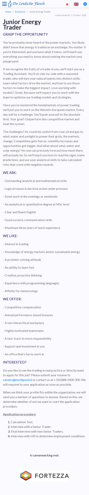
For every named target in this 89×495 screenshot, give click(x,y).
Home (8, 11)
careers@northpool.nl (17, 380)
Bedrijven (20, 11)
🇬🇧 (76, 4)
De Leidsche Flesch (28, 4)
